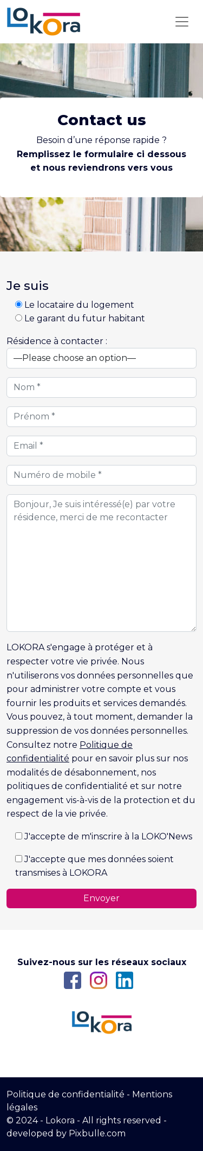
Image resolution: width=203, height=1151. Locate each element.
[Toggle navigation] (182, 21)
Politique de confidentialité (65, 1094)
